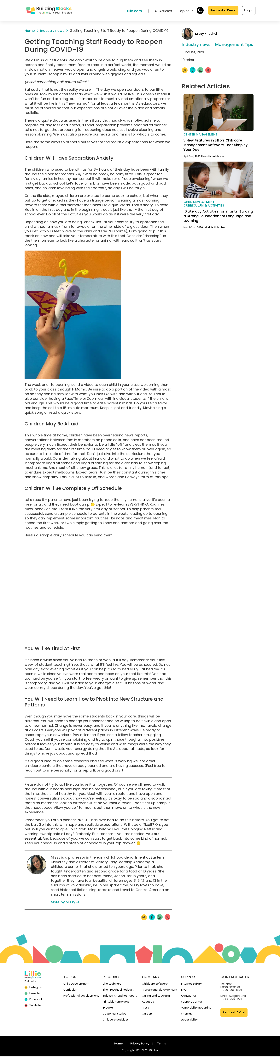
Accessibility (189, 1020)
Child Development (76, 984)
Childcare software (155, 984)
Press (145, 1008)
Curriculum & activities (204, 206)
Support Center (191, 1002)
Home (118, 1044)
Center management (200, 135)
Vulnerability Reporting (196, 1008)
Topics (185, 11)
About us (148, 1002)
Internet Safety (191, 984)
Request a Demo (223, 10)
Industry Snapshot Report (120, 996)
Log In (248, 10)
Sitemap (187, 1014)
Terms (161, 1044)
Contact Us (188, 996)
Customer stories (114, 1014)
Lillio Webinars (112, 984)
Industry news (196, 45)
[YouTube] (33, 1005)
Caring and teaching (156, 996)
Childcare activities (116, 1020)
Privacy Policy (139, 1044)
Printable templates (116, 1002)
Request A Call (234, 1013)
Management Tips (234, 45)
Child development (199, 202)
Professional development (81, 996)
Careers (147, 1014)
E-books (108, 1008)
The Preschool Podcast (118, 990)
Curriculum (71, 990)
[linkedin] (32, 993)
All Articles (163, 11)
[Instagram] (34, 987)
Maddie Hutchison (213, 156)
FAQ (184, 990)
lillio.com (134, 11)
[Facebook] (34, 999)
